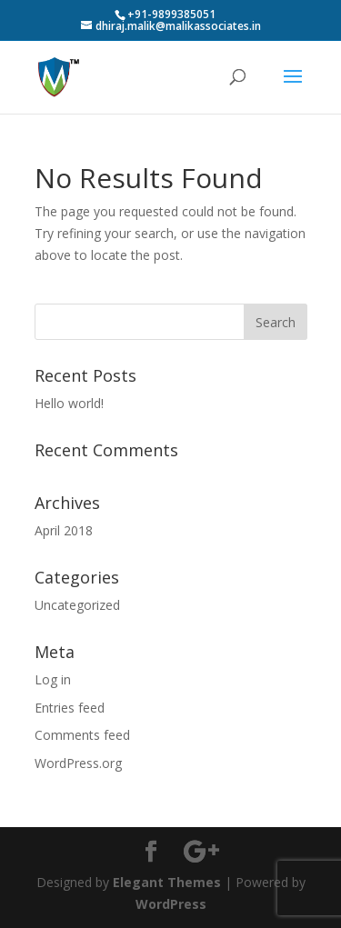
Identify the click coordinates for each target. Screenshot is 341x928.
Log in (53, 679)
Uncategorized (77, 605)
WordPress (170, 904)
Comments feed (82, 734)
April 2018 (64, 530)
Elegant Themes (167, 882)
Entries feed (70, 707)
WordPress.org (78, 763)
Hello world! (69, 403)
